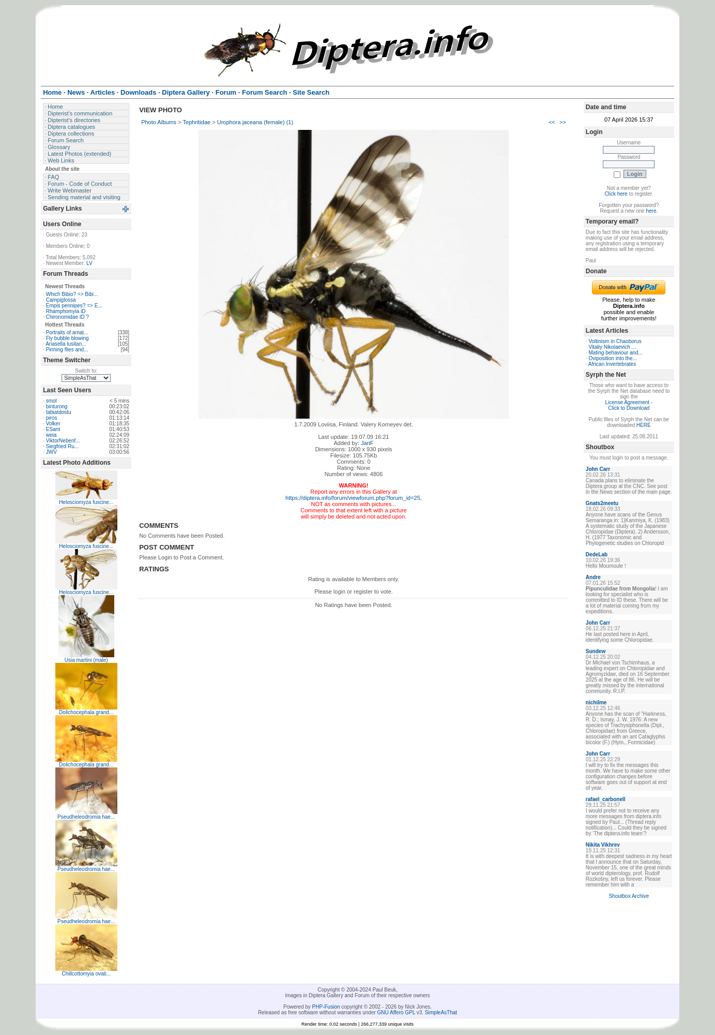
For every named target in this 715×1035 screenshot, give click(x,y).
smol (51, 401)
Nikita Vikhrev (603, 845)
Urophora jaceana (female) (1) (255, 122)
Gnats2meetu (602, 503)
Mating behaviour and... (615, 353)
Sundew (595, 651)
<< (552, 122)
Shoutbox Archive (628, 896)
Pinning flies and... (67, 349)
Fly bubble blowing (67, 338)
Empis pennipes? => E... (74, 305)
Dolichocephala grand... (86, 712)
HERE (643, 425)
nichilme (596, 702)
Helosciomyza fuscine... (86, 502)
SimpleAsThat (441, 1012)
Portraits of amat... (67, 332)
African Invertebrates (612, 364)
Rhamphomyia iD (66, 311)
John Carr (598, 469)
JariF (367, 443)
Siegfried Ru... (62, 446)
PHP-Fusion (326, 1007)
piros (51, 418)
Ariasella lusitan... (65, 344)
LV (89, 263)
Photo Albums (158, 122)
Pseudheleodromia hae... (86, 817)
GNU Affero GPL (396, 1012)
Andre (593, 577)
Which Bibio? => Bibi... (72, 294)
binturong (57, 406)
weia (51, 435)
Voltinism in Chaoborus (614, 341)
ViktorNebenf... (63, 440)
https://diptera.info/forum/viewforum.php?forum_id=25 (352, 498)
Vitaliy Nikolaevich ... (612, 347)
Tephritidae (196, 122)
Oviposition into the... (612, 358)
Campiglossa (61, 300)
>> (562, 122)
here (651, 211)
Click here (615, 194)
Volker (53, 423)
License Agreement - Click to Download (628, 405)
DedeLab (596, 554)
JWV (51, 452)
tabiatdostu (58, 412)
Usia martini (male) (86, 660)
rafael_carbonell (606, 799)
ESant (53, 429)
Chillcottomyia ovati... (86, 974)
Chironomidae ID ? (67, 317)
